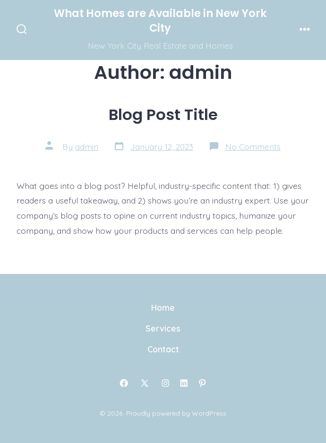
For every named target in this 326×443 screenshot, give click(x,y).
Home (163, 307)
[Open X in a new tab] (144, 383)
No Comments (253, 146)
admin (86, 146)
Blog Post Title (163, 114)
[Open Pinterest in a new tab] (202, 383)
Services (163, 328)
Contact (163, 349)
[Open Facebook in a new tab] (124, 383)
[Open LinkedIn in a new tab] (184, 383)
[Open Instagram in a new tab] (165, 383)
